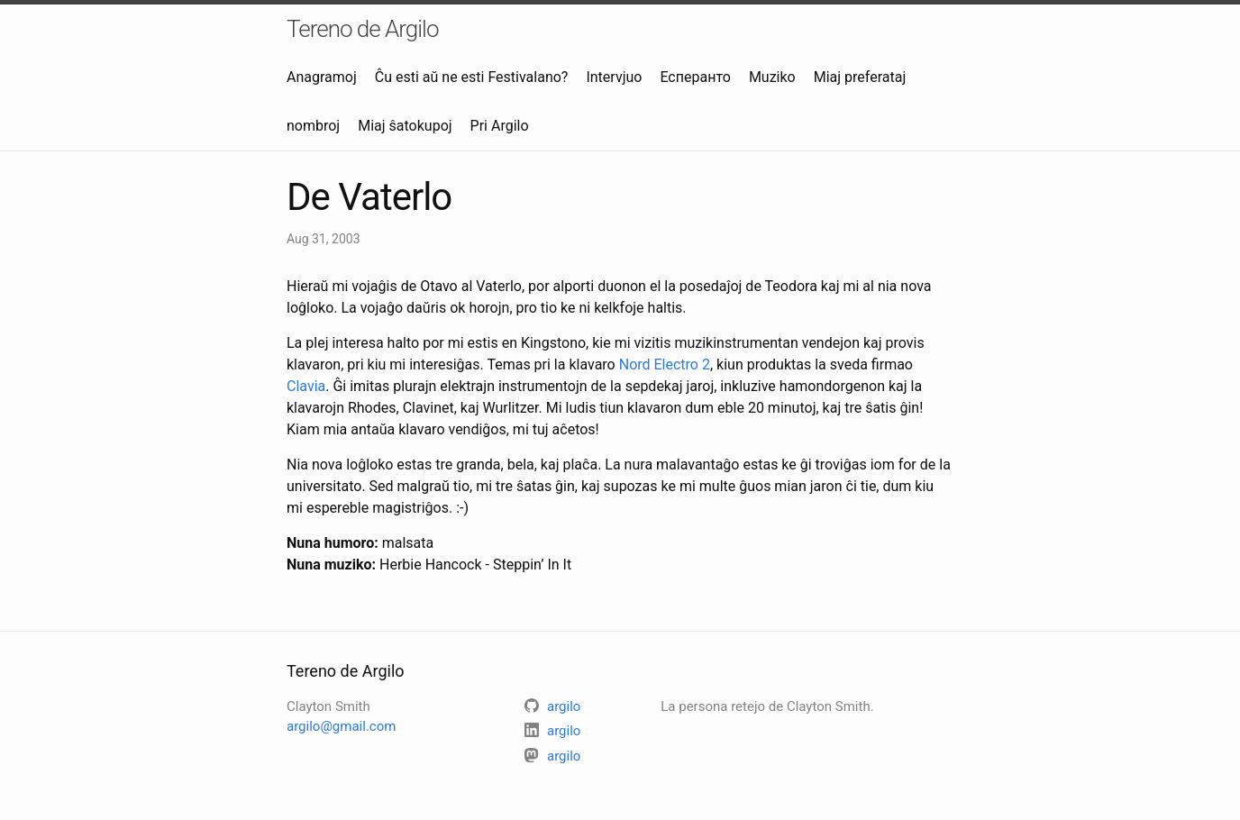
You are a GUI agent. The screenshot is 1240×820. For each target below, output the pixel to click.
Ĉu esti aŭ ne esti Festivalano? (472, 77)
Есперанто (695, 77)
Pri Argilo (499, 125)
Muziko (772, 77)
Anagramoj (322, 77)
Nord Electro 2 (664, 364)
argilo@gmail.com (341, 726)
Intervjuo (614, 77)
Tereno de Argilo (363, 28)
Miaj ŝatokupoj (404, 125)
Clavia (306, 386)
